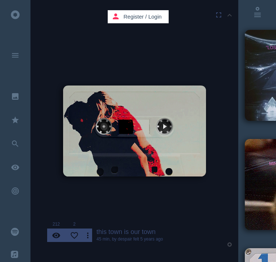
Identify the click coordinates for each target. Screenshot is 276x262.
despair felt (128, 239)
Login (155, 16)
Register (134, 16)
